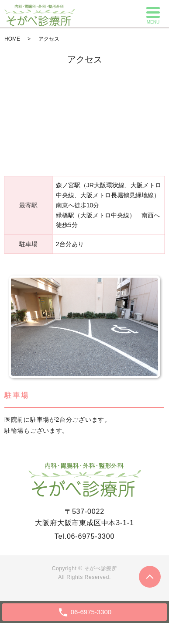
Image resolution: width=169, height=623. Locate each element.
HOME (12, 39)
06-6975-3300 (90, 536)
